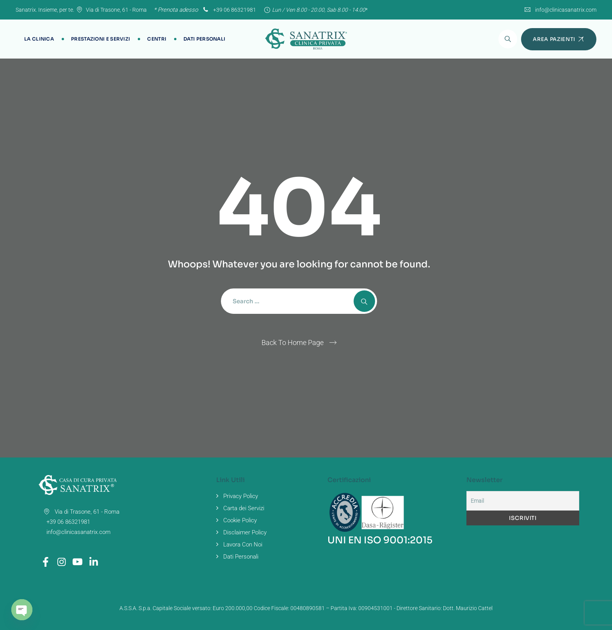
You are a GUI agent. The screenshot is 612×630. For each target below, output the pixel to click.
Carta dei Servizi (243, 508)
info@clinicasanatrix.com (565, 10)
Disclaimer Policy (245, 532)
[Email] (522, 501)
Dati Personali (204, 39)
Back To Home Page (293, 342)
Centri (156, 39)
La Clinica (39, 39)
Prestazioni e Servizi (100, 39)
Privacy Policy (240, 496)
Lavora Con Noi (242, 544)
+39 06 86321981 (228, 10)
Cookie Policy (240, 520)
